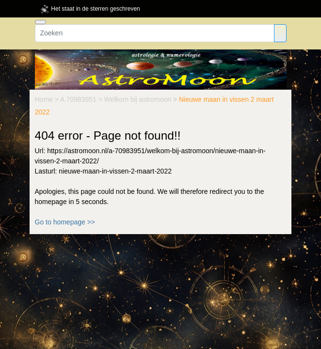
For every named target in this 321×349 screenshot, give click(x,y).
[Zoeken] (154, 33)
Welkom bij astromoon (138, 99)
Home (45, 99)
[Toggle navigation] (40, 22)
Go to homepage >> (65, 222)
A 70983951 (79, 99)
